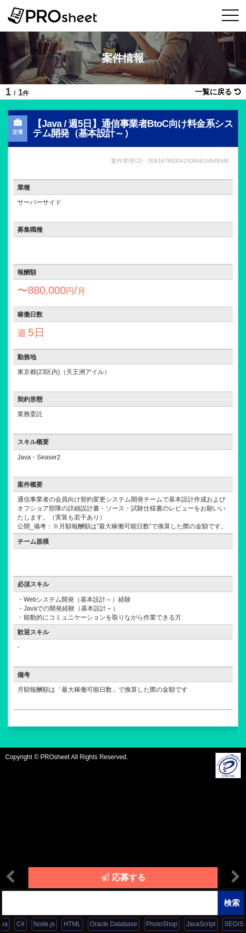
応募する (123, 877)
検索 (232, 902)
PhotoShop (165, 924)
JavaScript (204, 924)
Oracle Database (117, 924)
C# (24, 924)
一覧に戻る (218, 91)
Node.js (48, 924)
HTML (76, 924)
